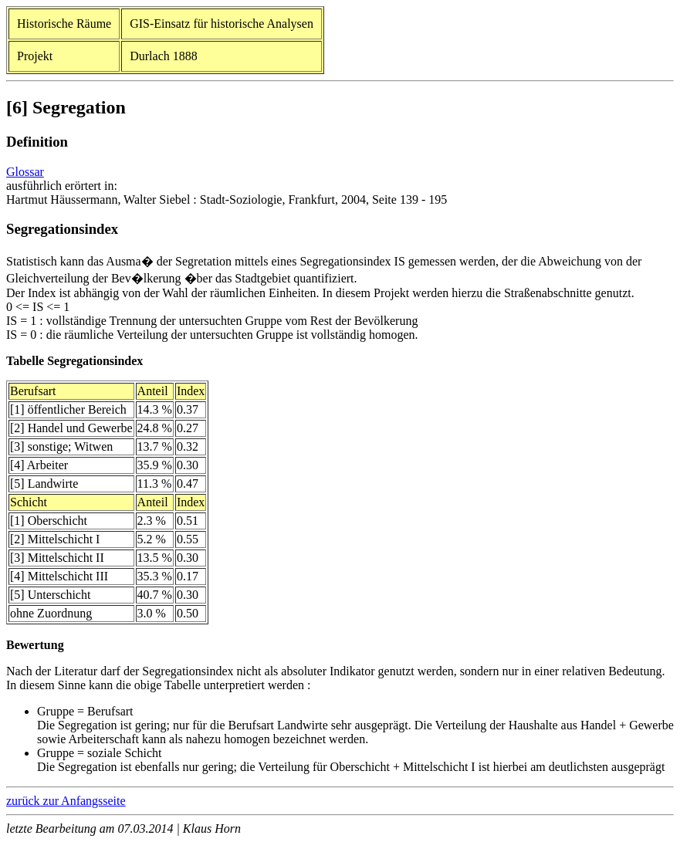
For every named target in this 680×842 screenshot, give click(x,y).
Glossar (25, 171)
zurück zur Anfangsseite (66, 800)
